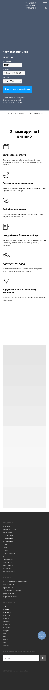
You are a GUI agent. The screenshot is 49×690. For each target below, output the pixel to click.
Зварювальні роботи (10, 597)
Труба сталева (8, 532)
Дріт (4, 557)
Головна (9, 114)
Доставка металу (8, 594)
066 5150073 (31, 3)
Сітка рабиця (7, 563)
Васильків (6, 622)
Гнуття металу (8, 588)
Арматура (6, 526)
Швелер (5, 551)
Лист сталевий (20, 114)
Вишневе (6, 609)
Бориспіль (6, 615)
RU (46, 8)
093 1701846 (31, 8)
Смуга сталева (8, 560)
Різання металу (8, 585)
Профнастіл (7, 569)
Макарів (6, 631)
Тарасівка (6, 646)
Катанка (5, 544)
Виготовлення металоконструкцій (15, 581)
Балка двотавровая (9, 554)
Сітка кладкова (8, 566)
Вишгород (6, 625)
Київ (4, 606)
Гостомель (6, 628)
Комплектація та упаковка (12, 591)
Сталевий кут (7, 547)
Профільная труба (9, 529)
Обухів (5, 634)
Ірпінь (5, 637)
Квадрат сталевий (9, 535)
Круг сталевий (8, 538)
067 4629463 (31, 5)
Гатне (4, 643)
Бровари (6, 618)
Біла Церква (7, 612)
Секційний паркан (9, 572)
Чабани (5, 640)
